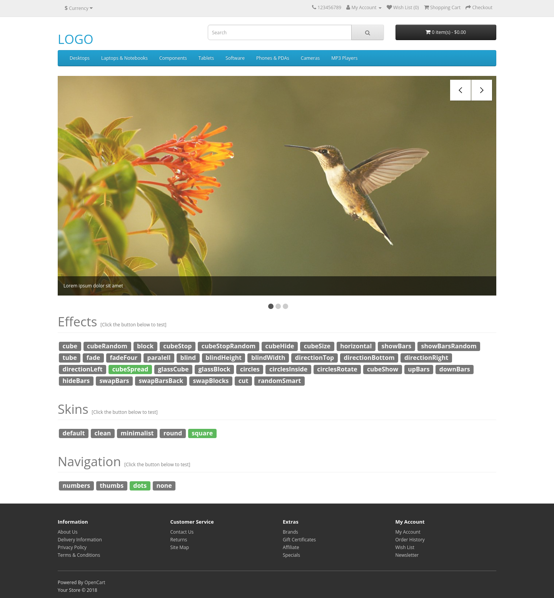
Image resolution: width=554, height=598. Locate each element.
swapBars (114, 380)
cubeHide (279, 346)
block (145, 346)
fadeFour (123, 357)
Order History (410, 539)
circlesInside (288, 369)
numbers (76, 485)
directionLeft (83, 369)
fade (93, 357)
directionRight (426, 357)
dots (140, 485)
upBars (418, 369)
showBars (397, 346)
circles (250, 369)
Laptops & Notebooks (124, 58)
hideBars (76, 380)
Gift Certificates (299, 539)
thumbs (111, 485)
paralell (159, 357)
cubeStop (177, 346)
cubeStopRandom (229, 346)
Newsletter (407, 555)
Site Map (179, 547)
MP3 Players (344, 58)
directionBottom (369, 357)
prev (460, 90)
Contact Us (182, 532)
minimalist (137, 433)
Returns (178, 539)
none (164, 485)
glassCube (173, 369)
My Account (408, 532)
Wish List (405, 547)
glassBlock (214, 369)
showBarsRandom (449, 346)
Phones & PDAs (272, 58)
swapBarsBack (161, 380)
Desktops (80, 58)
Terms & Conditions (79, 555)
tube (70, 357)
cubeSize (317, 346)
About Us (67, 532)
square (202, 433)
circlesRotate (337, 369)
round (173, 433)
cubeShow (382, 369)
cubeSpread (130, 369)
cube (70, 346)
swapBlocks (211, 380)
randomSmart (279, 380)
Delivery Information (80, 539)
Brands (290, 532)
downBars (454, 369)
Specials (291, 555)
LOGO (75, 39)
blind (188, 357)
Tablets (206, 58)
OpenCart (94, 582)
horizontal (356, 346)
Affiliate (291, 547)
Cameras (310, 58)
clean (103, 433)
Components (173, 58)
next (481, 90)
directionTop (314, 357)
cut (244, 380)
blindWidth (268, 357)
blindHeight (223, 357)
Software (235, 58)
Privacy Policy (72, 547)
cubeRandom (107, 346)
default (74, 433)
